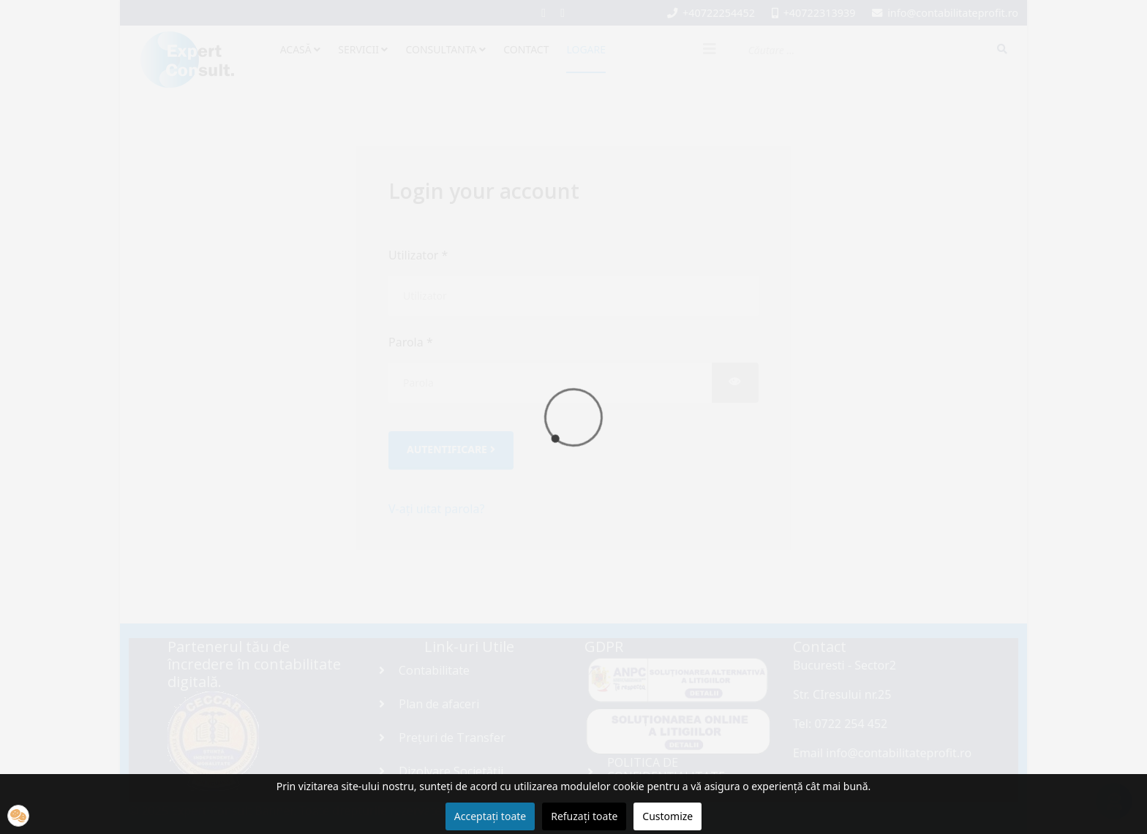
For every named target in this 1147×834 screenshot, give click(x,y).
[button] (18, 816)
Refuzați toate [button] (584, 816)
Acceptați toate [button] (490, 816)
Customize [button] (667, 816)
